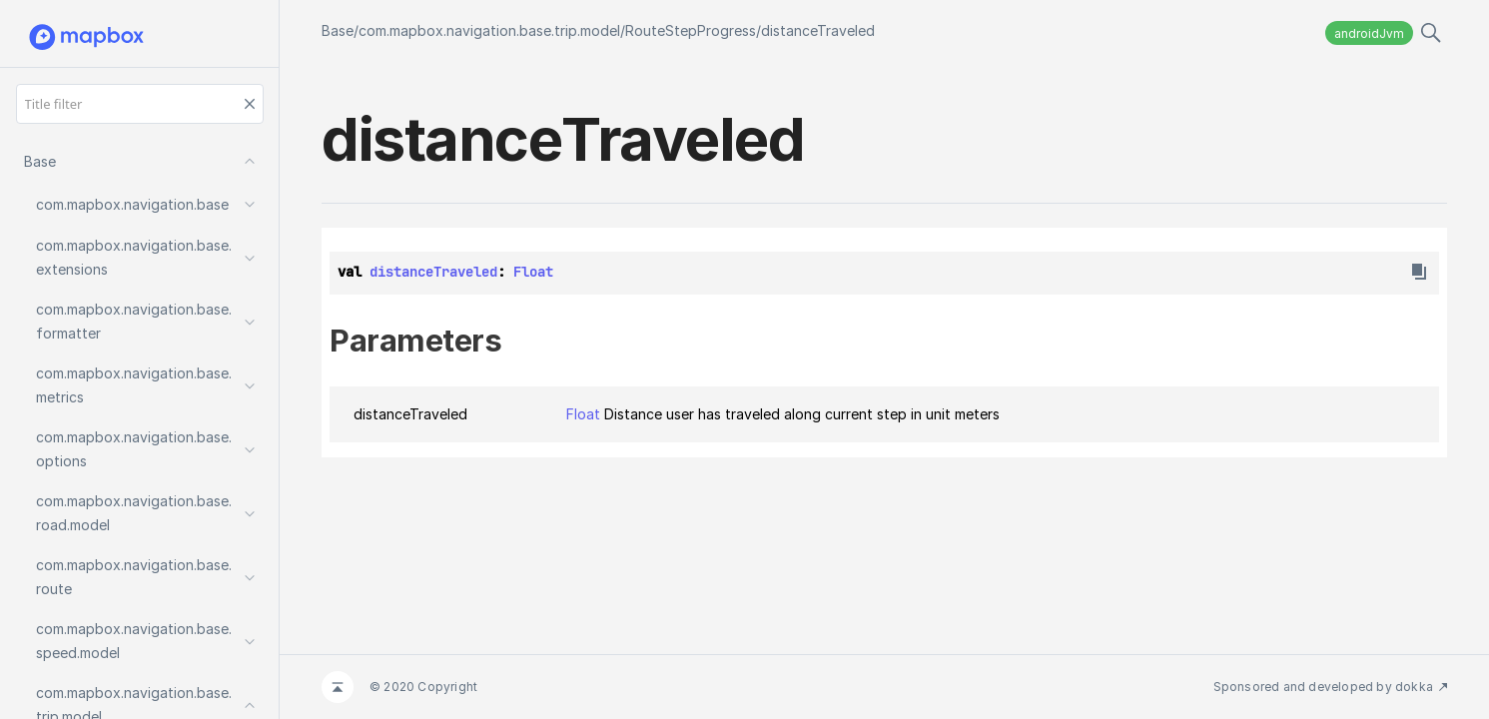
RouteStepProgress (690, 30)
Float (533, 272)
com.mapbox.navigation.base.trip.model (489, 30)
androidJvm (1369, 33)
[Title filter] (140, 104)
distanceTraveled (818, 30)
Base (338, 30)
